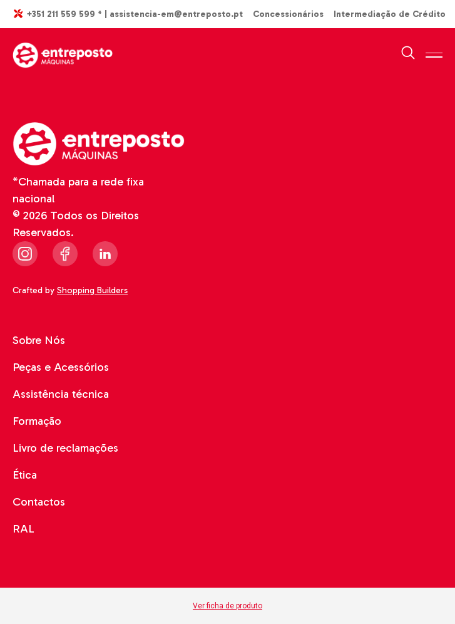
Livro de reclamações (65, 448)
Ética (25, 475)
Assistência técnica (61, 394)
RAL (23, 529)
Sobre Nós (39, 340)
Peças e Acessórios (61, 367)
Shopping (94, 290)
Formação (37, 421)
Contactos (39, 502)
